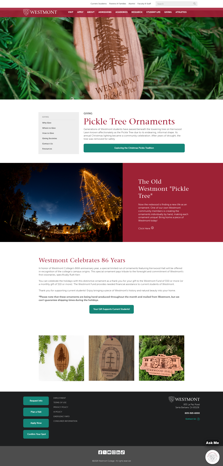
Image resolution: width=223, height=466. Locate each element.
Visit (70, 12)
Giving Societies (49, 139)
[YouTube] (109, 452)
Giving (168, 12)
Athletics (181, 12)
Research (136, 12)
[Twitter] (105, 452)
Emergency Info (61, 417)
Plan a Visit (36, 412)
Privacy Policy (60, 407)
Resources (47, 149)
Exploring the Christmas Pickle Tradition (134, 148)
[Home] (40, 12)
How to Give (48, 133)
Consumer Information (65, 421)
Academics (122, 12)
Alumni (132, 4)
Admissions (105, 12)
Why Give (46, 123)
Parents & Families (117, 4)
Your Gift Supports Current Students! (111, 309)
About (90, 12)
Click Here (146, 228)
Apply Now (36, 423)
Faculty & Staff (144, 4)
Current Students (99, 4)
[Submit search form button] (194, 3)
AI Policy (57, 412)
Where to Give (49, 128)
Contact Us (47, 144)
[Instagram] (114, 452)
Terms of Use (59, 403)
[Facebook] (100, 452)
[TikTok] (123, 452)
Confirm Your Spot (36, 434)
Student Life (153, 12)
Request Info (36, 401)
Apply (80, 12)
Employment (59, 398)
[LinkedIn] (118, 452)
